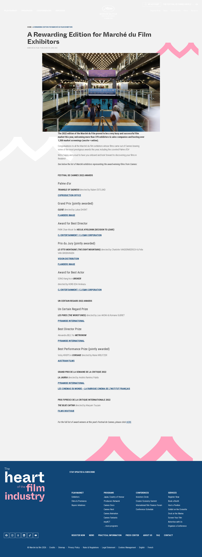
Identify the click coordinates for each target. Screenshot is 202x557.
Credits (52, 547)
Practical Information (110, 535)
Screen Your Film (175, 517)
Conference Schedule (144, 509)
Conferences (44, 10)
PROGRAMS (109, 493)
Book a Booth (173, 501)
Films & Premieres (79, 501)
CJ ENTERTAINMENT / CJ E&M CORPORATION (80, 235)
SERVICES (172, 493)
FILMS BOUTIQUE (66, 411)
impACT (107, 522)
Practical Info (176, 11)
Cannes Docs (109, 505)
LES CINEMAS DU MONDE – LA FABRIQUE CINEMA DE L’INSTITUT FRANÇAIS (94, 388)
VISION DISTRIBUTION (68, 258)
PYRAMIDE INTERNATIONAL (71, 320)
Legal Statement (108, 547)
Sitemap (61, 547)
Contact (168, 535)
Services (60, 10)
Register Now (155, 11)
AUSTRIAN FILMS (66, 360)
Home (29, 27)
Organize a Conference (177, 526)
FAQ (158, 535)
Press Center (132, 535)
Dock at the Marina (175, 513)
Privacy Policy (74, 547)
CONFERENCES (142, 493)
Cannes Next (109, 509)
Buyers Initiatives (78, 505)
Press (186, 11)
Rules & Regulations (91, 547)
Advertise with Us (175, 522)
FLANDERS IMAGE (66, 215)
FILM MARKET (78, 493)
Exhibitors (75, 497)
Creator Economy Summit (146, 501)
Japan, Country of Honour (114, 497)
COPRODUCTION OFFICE (69, 195)
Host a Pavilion (174, 505)
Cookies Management (127, 547)
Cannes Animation (111, 513)
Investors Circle (142, 497)
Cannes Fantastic (110, 517)
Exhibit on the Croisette (177, 509)
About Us (194, 11)
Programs (26, 10)
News (165, 11)
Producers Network (112, 501)
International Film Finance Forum (149, 505)
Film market (10, 10)
